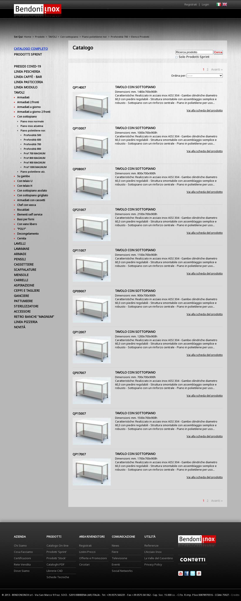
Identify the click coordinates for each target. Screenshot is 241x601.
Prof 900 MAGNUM (34, 162)
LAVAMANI (21, 249)
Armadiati (23, 97)
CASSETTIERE (23, 264)
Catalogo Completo (31, 49)
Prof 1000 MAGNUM (35, 167)
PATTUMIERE (23, 301)
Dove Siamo (22, 571)
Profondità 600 (32, 139)
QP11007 (79, 250)
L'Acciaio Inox (153, 552)
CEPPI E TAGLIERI (27, 290)
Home (96, 13)
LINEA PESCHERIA (27, 71)
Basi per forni (25, 219)
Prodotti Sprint (28, 54)
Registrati (190, 4)
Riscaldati (23, 210)
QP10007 (79, 128)
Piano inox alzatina (31, 126)
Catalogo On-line (58, 545)
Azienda (112, 14)
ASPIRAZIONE (24, 285)
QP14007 (79, 87)
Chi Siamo (20, 545)
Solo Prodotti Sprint (193, 56)
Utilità (204, 14)
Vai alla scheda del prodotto (205, 110)
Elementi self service (29, 214)
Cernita (21, 238)
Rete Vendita (22, 564)
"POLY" (21, 229)
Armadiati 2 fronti (28, 102)
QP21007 (79, 210)
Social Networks (122, 571)
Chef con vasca (26, 205)
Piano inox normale (32, 121)
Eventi (116, 564)
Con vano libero (27, 224)
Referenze (151, 545)
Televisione (119, 558)
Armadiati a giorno (29, 107)
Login (205, 4)
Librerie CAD (55, 571)
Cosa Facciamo (23, 552)
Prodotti (131, 14)
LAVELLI (19, 243)
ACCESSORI (22, 311)
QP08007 (79, 169)
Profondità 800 (32, 148)
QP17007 (79, 454)
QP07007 (79, 373)
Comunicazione (183, 14)
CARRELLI (21, 280)
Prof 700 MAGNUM (34, 153)
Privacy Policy (153, 564)
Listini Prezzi (87, 552)
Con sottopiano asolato (32, 190)
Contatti (221, 13)
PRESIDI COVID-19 (27, 66)
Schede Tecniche (58, 577)
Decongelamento (28, 234)
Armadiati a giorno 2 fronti (33, 112)
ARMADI (20, 254)
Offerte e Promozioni (93, 558)
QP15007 (79, 413)
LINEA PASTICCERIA (28, 82)
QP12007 (79, 332)
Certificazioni (22, 558)
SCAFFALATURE (25, 270)
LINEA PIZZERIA (25, 322)
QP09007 (79, 291)
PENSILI (20, 259)
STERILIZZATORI (26, 306)
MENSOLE (21, 275)
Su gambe (23, 176)
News (115, 545)
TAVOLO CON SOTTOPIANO (135, 87)
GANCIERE (21, 296)
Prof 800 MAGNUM (34, 158)
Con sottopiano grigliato (32, 195)
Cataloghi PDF (55, 564)
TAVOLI (52, 36)
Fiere (115, 552)
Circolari (84, 564)
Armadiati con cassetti (31, 200)
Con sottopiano (69, 36)
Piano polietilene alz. (32, 171)
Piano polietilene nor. (94, 36)
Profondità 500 (32, 135)
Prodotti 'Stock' (56, 558)
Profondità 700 (119, 36)
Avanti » (217, 69)
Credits (235, 594)
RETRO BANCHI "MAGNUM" (34, 317)
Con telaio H (24, 186)
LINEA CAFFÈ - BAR (28, 77)
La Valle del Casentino (158, 558)
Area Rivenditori (154, 14)
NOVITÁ (19, 327)
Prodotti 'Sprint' (57, 552)
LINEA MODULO (25, 87)
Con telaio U (24, 181)
